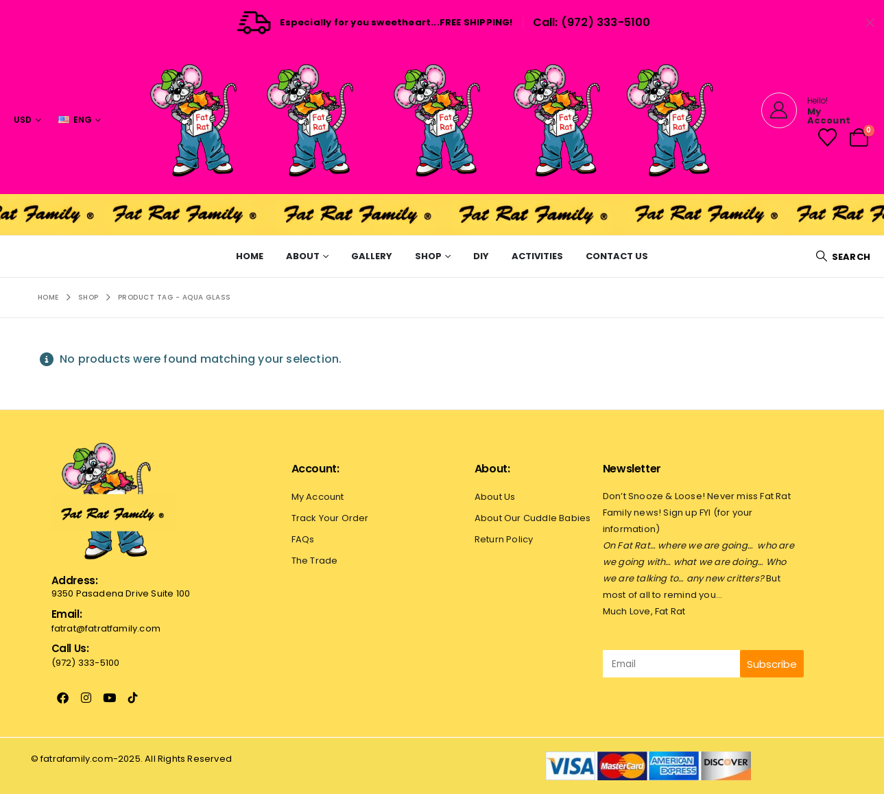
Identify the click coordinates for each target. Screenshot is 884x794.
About (303, 256)
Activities (537, 256)
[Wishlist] (827, 137)
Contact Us (617, 256)
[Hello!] (813, 110)
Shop (428, 256)
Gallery (371, 256)
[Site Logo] (442, 120)
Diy (481, 256)
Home (249, 256)
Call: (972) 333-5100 (592, 22)
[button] (842, 257)
